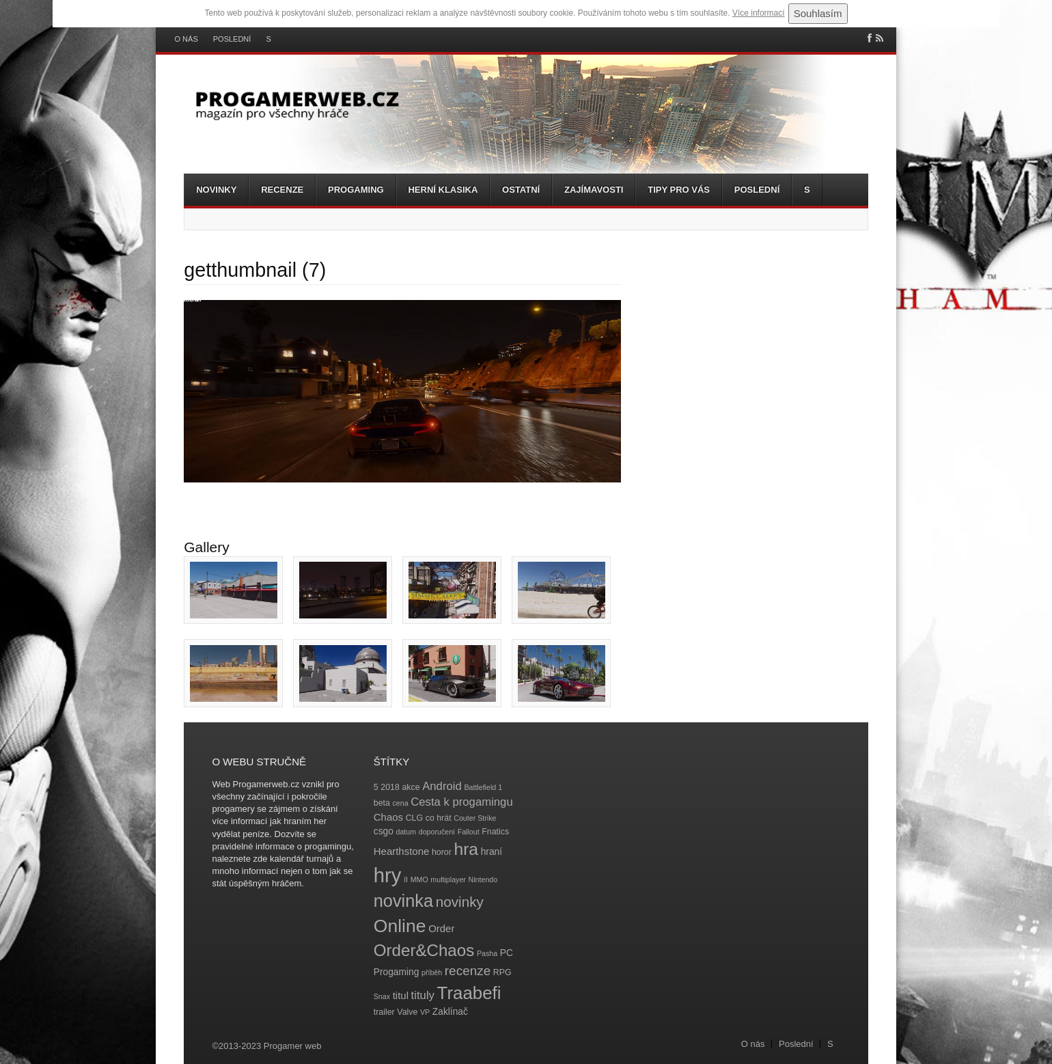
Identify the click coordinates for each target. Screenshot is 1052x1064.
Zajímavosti (593, 190)
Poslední (232, 39)
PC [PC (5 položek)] (506, 953)
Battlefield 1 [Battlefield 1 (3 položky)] (483, 787)
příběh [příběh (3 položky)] (431, 972)
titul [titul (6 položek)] (401, 995)
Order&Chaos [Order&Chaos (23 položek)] (424, 950)
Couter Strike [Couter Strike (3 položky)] (475, 818)
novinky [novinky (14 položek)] (460, 902)
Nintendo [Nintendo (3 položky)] (483, 879)
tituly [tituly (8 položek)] (422, 995)
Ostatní (521, 190)
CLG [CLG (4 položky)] (414, 818)
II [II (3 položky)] (406, 879)
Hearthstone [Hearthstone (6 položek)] (402, 851)
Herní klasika (442, 190)
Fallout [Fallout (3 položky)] (469, 832)
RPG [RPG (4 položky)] (502, 972)
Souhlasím (818, 13)
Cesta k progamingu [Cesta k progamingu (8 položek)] (461, 801)
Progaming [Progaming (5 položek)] (396, 972)
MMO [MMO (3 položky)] (419, 879)
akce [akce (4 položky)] (410, 787)
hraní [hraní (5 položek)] (491, 852)
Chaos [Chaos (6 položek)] (388, 817)
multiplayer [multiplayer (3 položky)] (448, 879)
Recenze (282, 190)
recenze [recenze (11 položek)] (467, 971)
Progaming (356, 190)
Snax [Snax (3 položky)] (382, 996)
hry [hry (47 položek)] (388, 875)
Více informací (758, 13)
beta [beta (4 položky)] (382, 803)
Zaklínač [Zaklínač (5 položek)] (450, 1012)
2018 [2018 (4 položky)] (390, 787)
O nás (186, 39)
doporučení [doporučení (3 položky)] (437, 832)
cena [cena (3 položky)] (400, 803)
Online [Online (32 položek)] (400, 926)
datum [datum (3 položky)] (406, 832)
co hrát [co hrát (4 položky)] (439, 818)
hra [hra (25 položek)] (466, 849)
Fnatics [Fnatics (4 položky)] (495, 831)
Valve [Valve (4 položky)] (407, 1012)
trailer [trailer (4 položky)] (384, 1012)
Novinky (216, 190)
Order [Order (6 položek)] (441, 928)
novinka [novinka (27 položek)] (403, 900)
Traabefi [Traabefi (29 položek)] (469, 992)
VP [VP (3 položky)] (425, 1012)
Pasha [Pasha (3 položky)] (487, 953)
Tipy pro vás (679, 190)
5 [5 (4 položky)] (376, 787)
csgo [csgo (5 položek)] (383, 831)
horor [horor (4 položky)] (442, 852)
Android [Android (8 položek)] (442, 786)
